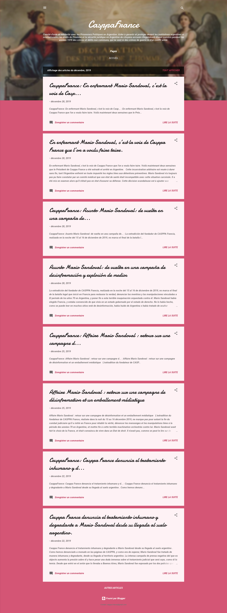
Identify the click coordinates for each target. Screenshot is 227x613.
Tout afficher (171, 70)
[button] (176, 83)
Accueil (113, 58)
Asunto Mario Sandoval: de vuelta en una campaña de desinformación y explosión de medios (107, 271)
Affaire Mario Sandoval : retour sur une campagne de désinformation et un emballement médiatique (107, 396)
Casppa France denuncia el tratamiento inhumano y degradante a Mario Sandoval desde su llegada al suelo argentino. (107, 524)
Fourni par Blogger (113, 598)
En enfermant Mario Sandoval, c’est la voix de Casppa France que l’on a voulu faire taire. (107, 146)
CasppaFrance (113, 24)
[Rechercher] (182, 9)
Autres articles (113, 588)
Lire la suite (170, 122)
